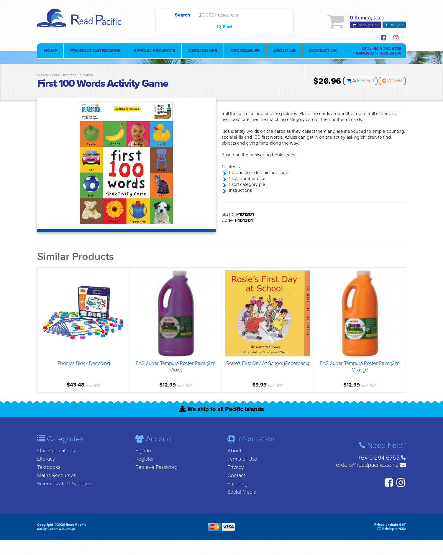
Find (279, 22)
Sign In (143, 450)
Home (50, 52)
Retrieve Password (156, 466)
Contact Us (323, 52)
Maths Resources (56, 474)
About (234, 450)
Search (169, 22)
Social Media (241, 491)
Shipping (237, 483)
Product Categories (95, 52)
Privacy (235, 466)
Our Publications (56, 450)
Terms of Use (242, 458)
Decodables (245, 52)
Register (144, 458)
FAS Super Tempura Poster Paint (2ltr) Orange (360, 365)
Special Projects (154, 52)
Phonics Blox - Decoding (84, 362)
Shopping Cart (366, 26)
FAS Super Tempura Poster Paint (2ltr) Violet (176, 365)
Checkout (394, 26)
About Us (284, 52)
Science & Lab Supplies (64, 483)
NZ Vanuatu (378, 52)
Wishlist (392, 82)
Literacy (46, 458)
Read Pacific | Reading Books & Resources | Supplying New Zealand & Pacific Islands (81, 22)
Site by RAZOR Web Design (56, 528)
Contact (236, 474)
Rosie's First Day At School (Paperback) (267, 362)
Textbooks (48, 466)
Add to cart (360, 82)
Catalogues (202, 52)
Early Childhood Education (72, 76)
